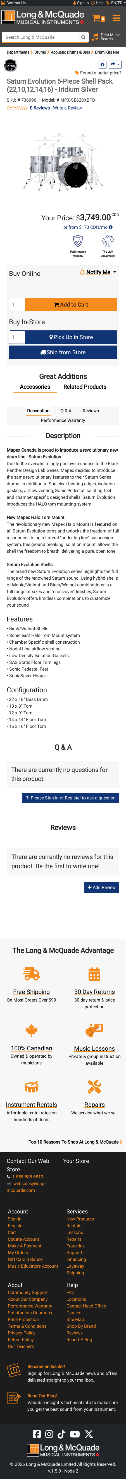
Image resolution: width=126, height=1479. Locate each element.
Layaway (75, 1266)
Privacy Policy (21, 1333)
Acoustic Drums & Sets (70, 52)
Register (16, 1225)
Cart (12, 1232)
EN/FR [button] (114, 3)
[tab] (35, 388)
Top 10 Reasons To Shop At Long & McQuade (75, 1142)
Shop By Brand (81, 1326)
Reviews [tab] (91, 410)
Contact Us (13, 3)
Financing (76, 1259)
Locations (76, 1299)
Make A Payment (24, 1246)
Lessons (74, 1232)
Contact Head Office (86, 1306)
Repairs (73, 1239)
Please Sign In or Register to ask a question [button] (71, 798)
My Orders (18, 1252)
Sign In (15, 1219)
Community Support (27, 1292)
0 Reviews (40, 108)
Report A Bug (79, 1339)
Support (74, 1252)
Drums (40, 52)
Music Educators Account (33, 1266)
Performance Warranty (30, 1306)
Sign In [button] (81, 3)
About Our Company (28, 1299)
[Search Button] (83, 37)
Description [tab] (38, 410)
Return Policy (21, 1339)
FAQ (70, 1292)
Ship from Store (63, 352)
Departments (18, 52)
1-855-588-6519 (25, 1176)
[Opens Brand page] (10, 65)
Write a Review (67, 108)
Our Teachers (21, 1346)
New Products (80, 1219)
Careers (73, 1312)
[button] (94, 15)
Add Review (102, 887)
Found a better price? (98, 73)
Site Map (75, 1319)
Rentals (73, 1225)
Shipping (75, 1272)
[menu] (115, 15)
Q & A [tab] (66, 410)
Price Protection (23, 1319)
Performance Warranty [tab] (63, 420)
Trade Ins (75, 1246)
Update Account (23, 1239)
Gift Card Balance (25, 1259)
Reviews (74, 1333)
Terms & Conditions (27, 1326)
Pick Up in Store (71, 337)
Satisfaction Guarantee (30, 1312)
